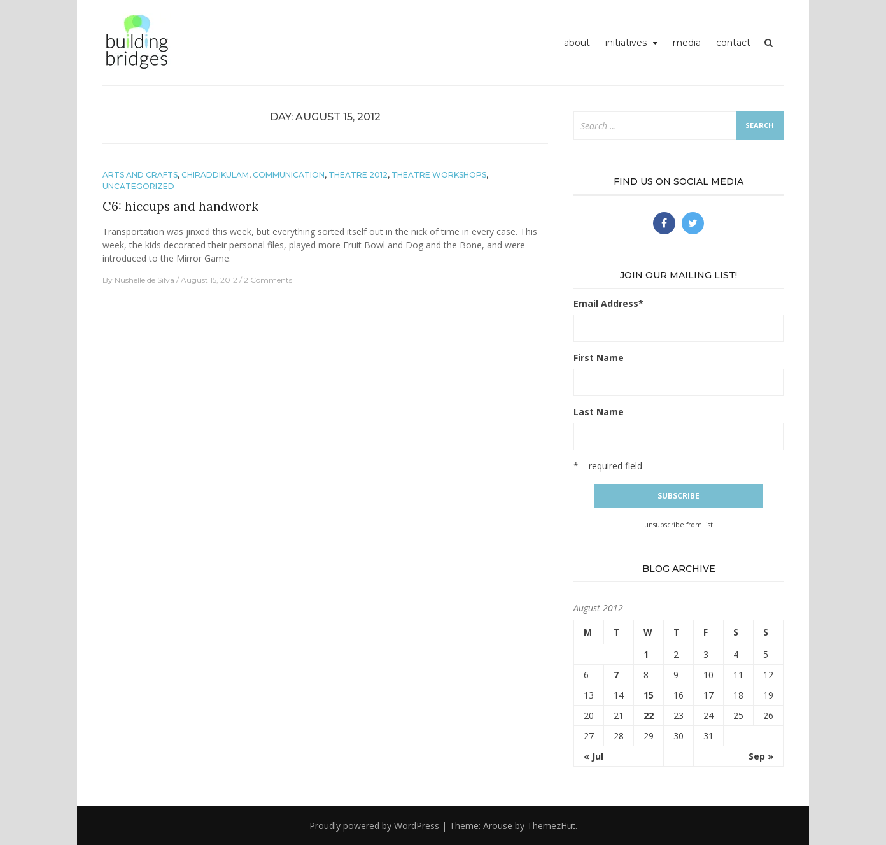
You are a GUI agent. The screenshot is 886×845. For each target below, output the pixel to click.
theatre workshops (438, 175)
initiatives (626, 42)
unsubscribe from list (678, 524)
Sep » (761, 756)
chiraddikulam (215, 175)
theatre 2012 (358, 175)
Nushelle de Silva (144, 280)
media (687, 42)
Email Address (608, 303)
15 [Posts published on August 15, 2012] (648, 695)
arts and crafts (140, 175)
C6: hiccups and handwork (180, 206)
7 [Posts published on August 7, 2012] (616, 675)
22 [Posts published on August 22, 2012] (648, 715)
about (577, 42)
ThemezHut (551, 826)
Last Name (598, 412)
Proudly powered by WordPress (374, 826)
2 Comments (268, 280)
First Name (598, 357)
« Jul (593, 756)
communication (289, 175)
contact (733, 42)
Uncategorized (138, 186)
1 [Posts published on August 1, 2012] (646, 654)
